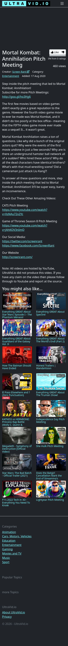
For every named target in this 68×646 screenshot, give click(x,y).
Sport (5, 562)
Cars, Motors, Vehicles (17, 536)
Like (55, 52)
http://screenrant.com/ (17, 257)
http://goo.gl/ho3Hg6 (16, 97)
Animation (9, 532)
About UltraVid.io (13, 612)
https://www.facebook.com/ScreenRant (28, 245)
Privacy (7, 617)
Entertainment (10, 76)
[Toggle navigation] (62, 3)
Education (8, 541)
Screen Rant (20, 71)
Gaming (7, 549)
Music (6, 558)
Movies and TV (11, 553)
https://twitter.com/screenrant (22, 241)
